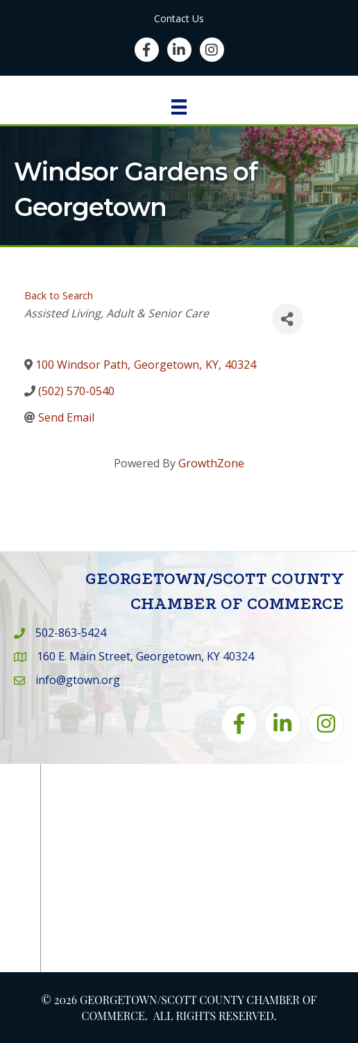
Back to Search (58, 295)
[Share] (287, 319)
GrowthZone (211, 463)
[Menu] (179, 107)
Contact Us (179, 18)
